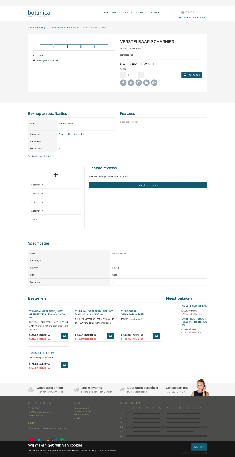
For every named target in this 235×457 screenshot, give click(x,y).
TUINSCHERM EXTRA (41, 352)
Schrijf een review (148, 185)
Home (31, 27)
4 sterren (37, 193)
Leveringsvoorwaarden (192, 17)
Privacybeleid (34, 428)
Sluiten (199, 446)
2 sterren (37, 211)
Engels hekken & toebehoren (64, 27)
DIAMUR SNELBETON (194, 306)
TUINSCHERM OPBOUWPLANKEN (132, 313)
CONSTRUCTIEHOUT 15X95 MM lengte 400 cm (194, 321)
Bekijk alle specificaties (39, 156)
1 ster (35, 220)
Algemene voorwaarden (55, 428)
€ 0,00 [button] (187, 12)
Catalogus (42, 27)
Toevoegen (192, 74)
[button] (172, 12)
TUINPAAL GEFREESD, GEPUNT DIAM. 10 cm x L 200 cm (94, 313)
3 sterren (37, 202)
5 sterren (37, 185)
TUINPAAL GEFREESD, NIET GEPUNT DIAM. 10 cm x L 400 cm (47, 314)
